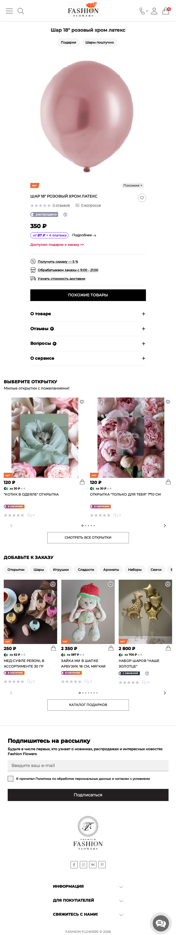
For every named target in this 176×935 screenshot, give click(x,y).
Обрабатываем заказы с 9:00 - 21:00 (68, 270)
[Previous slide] (11, 525)
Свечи (156, 570)
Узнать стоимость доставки (61, 279)
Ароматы (111, 570)
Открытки (15, 570)
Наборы (134, 570)
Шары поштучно (99, 42)
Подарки (68, 42)
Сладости (86, 570)
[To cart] (82, 482)
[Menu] (9, 11)
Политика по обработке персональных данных (73, 779)
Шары (39, 570)
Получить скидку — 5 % (58, 262)
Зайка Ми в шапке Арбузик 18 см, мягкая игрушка (83, 666)
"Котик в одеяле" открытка (31, 494)
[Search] (21, 11)
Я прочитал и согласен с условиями (83, 779)
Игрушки (61, 570)
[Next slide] (165, 525)
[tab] (82, 526)
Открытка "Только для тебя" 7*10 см (125, 494)
